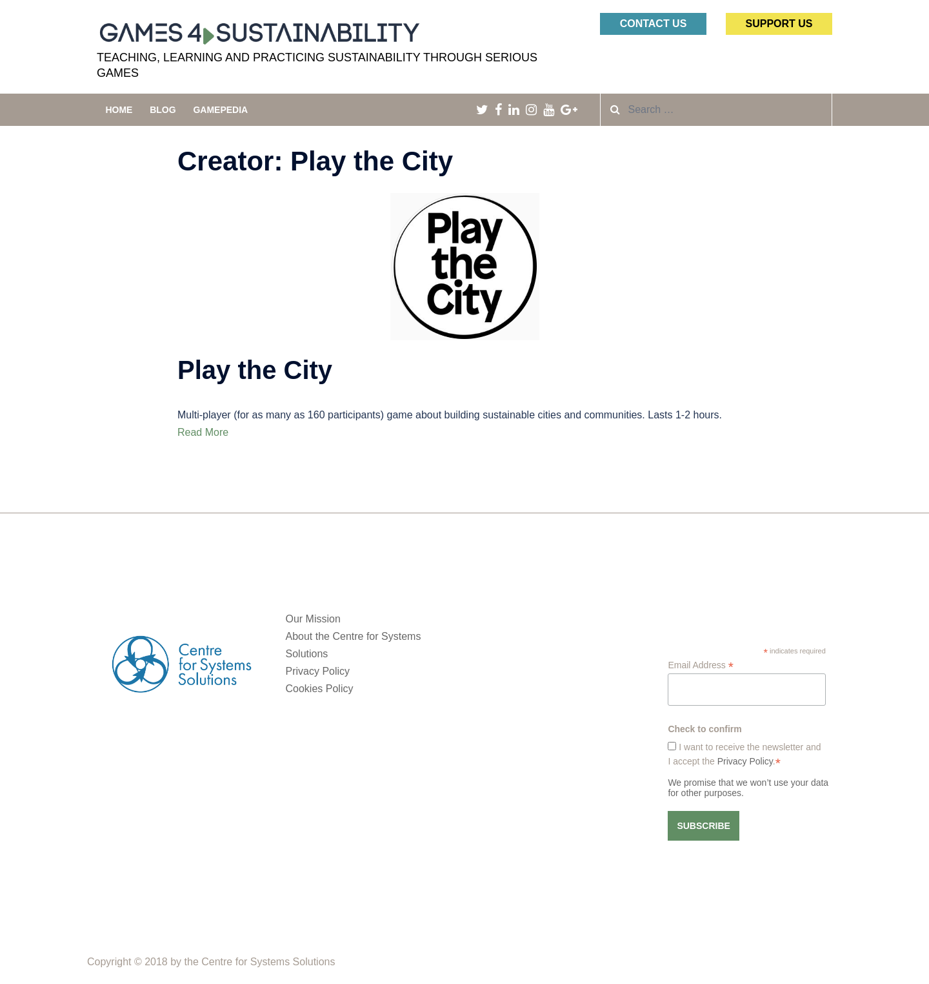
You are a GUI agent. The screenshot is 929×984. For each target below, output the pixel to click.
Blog (162, 110)
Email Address (701, 665)
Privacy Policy (318, 671)
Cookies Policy (320, 688)
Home (118, 110)
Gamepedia (220, 110)
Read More (202, 432)
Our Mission (313, 618)
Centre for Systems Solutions (268, 961)
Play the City (254, 370)
